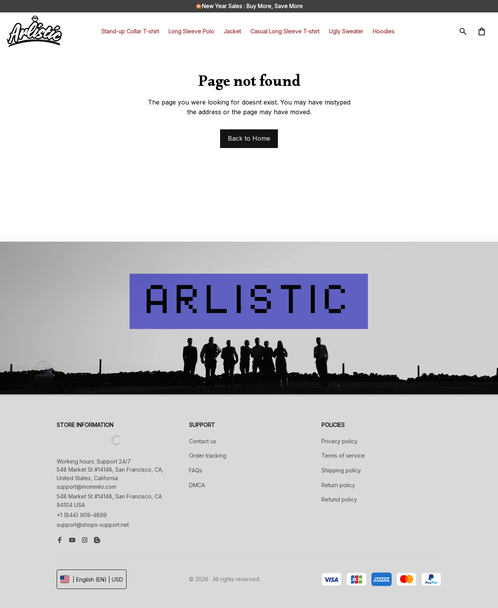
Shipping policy (341, 470)
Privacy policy (339, 441)
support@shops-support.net (93, 524)
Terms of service (343, 455)
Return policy (338, 485)
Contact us (202, 441)
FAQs (195, 470)
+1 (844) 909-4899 (82, 515)
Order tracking (207, 455)
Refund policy (339, 499)
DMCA (197, 485)
